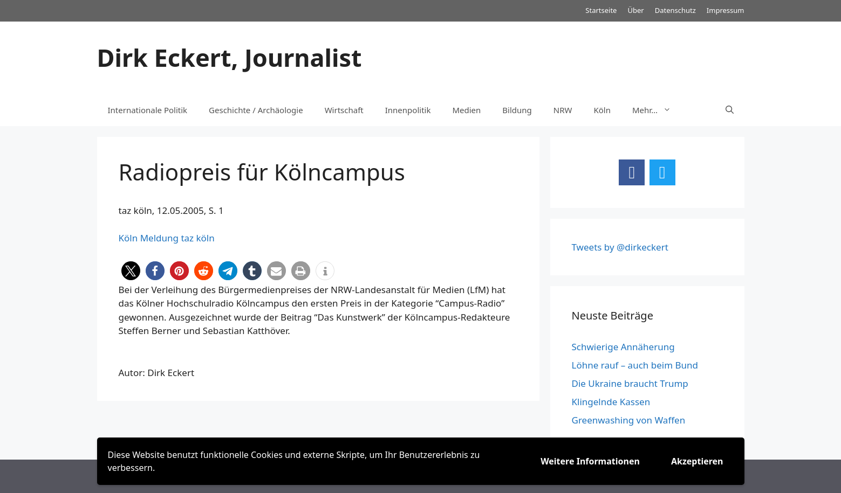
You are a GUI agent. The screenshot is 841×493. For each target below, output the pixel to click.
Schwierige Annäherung (623, 347)
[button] (130, 270)
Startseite (601, 10)
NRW (562, 110)
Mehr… (657, 110)
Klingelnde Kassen (611, 401)
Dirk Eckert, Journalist (229, 57)
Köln (602, 110)
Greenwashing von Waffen (629, 420)
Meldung (159, 238)
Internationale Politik (148, 110)
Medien (466, 110)
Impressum (725, 10)
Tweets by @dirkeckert (620, 247)
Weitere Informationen (590, 461)
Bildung (516, 110)
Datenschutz (675, 10)
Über (635, 10)
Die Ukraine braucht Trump (630, 383)
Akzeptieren (697, 461)
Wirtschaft (344, 110)
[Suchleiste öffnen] (729, 110)
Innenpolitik (408, 110)
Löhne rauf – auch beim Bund (635, 365)
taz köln (197, 238)
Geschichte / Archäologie (256, 110)
